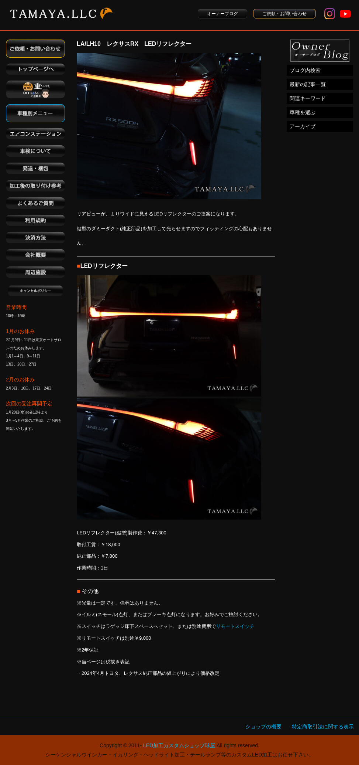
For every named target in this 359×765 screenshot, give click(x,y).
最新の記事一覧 (308, 84)
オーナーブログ (222, 13)
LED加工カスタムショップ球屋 (179, 745)
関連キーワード (308, 98)
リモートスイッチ (235, 626)
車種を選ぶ (302, 112)
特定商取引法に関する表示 (323, 727)
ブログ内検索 (305, 70)
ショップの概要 (263, 727)
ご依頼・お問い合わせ (284, 13)
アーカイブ (302, 126)
